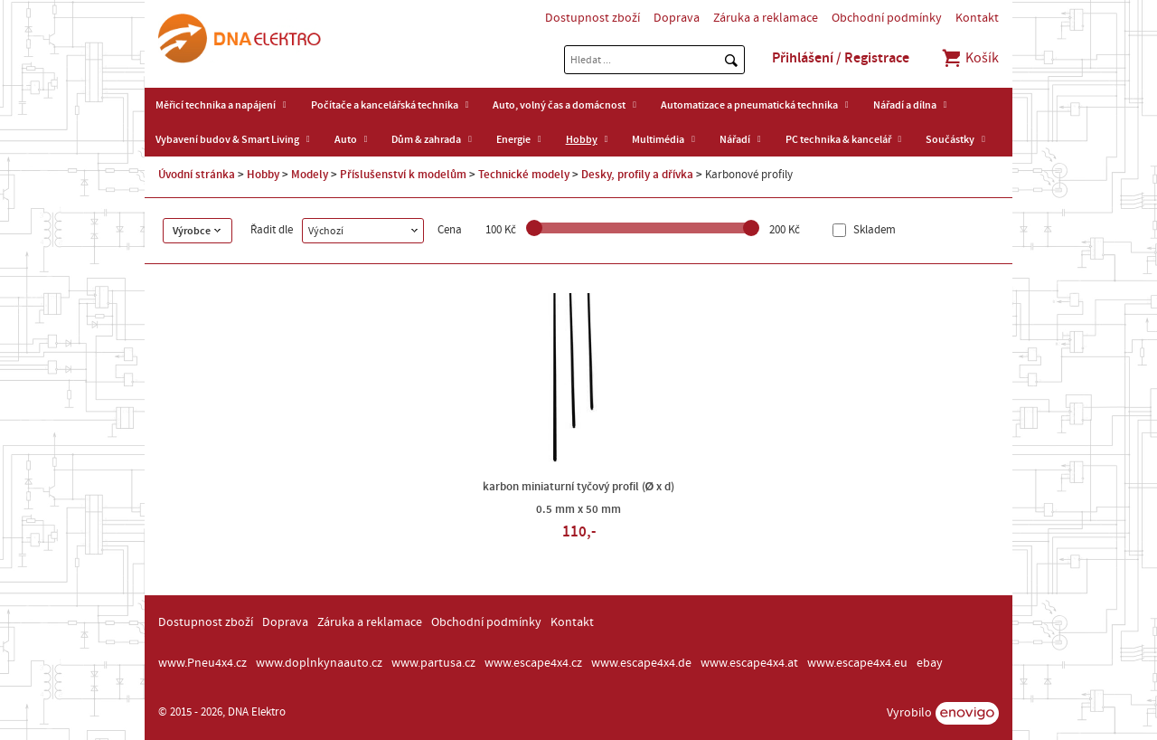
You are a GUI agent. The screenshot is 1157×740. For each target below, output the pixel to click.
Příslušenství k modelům (403, 174)
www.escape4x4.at (749, 663)
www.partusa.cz (433, 663)
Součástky (950, 139)
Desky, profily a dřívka (637, 174)
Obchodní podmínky (887, 18)
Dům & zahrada (426, 139)
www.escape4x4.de (641, 663)
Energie (513, 139)
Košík (969, 58)
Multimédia (658, 139)
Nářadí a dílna (904, 105)
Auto (345, 139)
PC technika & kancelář (838, 139)
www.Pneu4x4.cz (202, 663)
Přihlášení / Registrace (840, 58)
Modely (309, 174)
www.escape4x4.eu (857, 663)
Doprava (677, 18)
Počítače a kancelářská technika (384, 105)
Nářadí (735, 139)
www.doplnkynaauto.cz (319, 663)
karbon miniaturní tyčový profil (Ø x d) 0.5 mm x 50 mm (579, 498)
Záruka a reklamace (765, 18)
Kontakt (977, 18)
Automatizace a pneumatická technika (749, 105)
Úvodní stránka (196, 174)
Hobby (581, 139)
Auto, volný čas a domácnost (559, 105)
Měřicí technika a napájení (215, 105)
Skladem (873, 230)
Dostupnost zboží (592, 18)
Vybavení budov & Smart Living (227, 139)
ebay (930, 663)
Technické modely (523, 174)
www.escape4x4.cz (533, 663)
